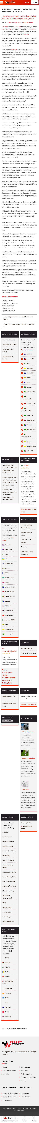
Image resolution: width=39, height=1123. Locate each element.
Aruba (5, 998)
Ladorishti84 (28, 420)
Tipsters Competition (28, 1077)
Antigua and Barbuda (7, 982)
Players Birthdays (8, 841)
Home (5, 1067)
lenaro (26, 378)
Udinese (14, 50)
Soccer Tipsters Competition (26, 526)
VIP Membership (26, 648)
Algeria (6, 967)
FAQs (4, 903)
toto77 (26, 441)
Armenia (6, 993)
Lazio (34, 29)
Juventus (17, 27)
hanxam (26, 387)
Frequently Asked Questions (27, 553)
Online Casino (7, 907)
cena (25, 364)
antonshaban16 (26, 397)
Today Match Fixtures (9, 345)
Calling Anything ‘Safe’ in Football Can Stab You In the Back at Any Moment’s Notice (9, 481)
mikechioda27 (26, 409)
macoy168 (27, 359)
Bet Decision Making (9, 872)
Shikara (26, 425)
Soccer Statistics (8, 860)
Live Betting (6, 856)
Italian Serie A (6, 29)
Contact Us (25, 1093)
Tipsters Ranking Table (26, 534)
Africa (5, 958)
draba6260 (27, 373)
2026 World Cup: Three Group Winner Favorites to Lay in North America (9, 469)
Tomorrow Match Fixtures (8, 357)
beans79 (27, 416)
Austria (6, 1012)
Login (27, 2)
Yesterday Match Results (8, 350)
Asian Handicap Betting (7, 866)
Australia (6, 1007)
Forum (23, 1081)
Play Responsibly (8, 891)
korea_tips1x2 (28, 404)
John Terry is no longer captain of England (18, 19)
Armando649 (28, 392)
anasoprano (28, 430)
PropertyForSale (26, 823)
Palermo (26, 34)
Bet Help (6, 1074)
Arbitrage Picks (7, 846)
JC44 (25, 382)
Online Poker (6, 912)
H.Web (25, 465)
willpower (27, 368)
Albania (6, 962)
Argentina (7, 988)
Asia (5, 1002)
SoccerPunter (28, 22)
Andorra (6, 972)
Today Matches (26, 1074)
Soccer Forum (7, 837)
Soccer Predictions (9, 1071)
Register (35, 2)
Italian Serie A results (10, 297)
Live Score (5, 832)
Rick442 (26, 354)
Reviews (24, 547)
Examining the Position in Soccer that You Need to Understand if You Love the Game (9, 495)
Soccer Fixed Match (9, 851)
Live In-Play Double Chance (8, 697)
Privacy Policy (8, 1100)
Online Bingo (6, 917)
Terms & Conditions (10, 1097)
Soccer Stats (25, 1067)
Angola (6, 977)
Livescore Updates (8, 340)
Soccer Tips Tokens (28, 704)
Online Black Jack (8, 922)
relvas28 (27, 451)
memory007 (7, 634)
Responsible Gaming (10, 1093)
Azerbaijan (7, 1017)
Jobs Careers (25, 1097)
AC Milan (5, 27)
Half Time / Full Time (9, 886)
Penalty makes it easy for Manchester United (19, 16)
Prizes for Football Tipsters (27, 541)
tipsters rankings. (27, 350)
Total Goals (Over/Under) (7, 897)
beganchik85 (28, 446)
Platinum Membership (28, 653)
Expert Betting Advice (9, 877)
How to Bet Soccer (8, 881)
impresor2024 (26, 435)
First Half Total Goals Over (9, 705)
